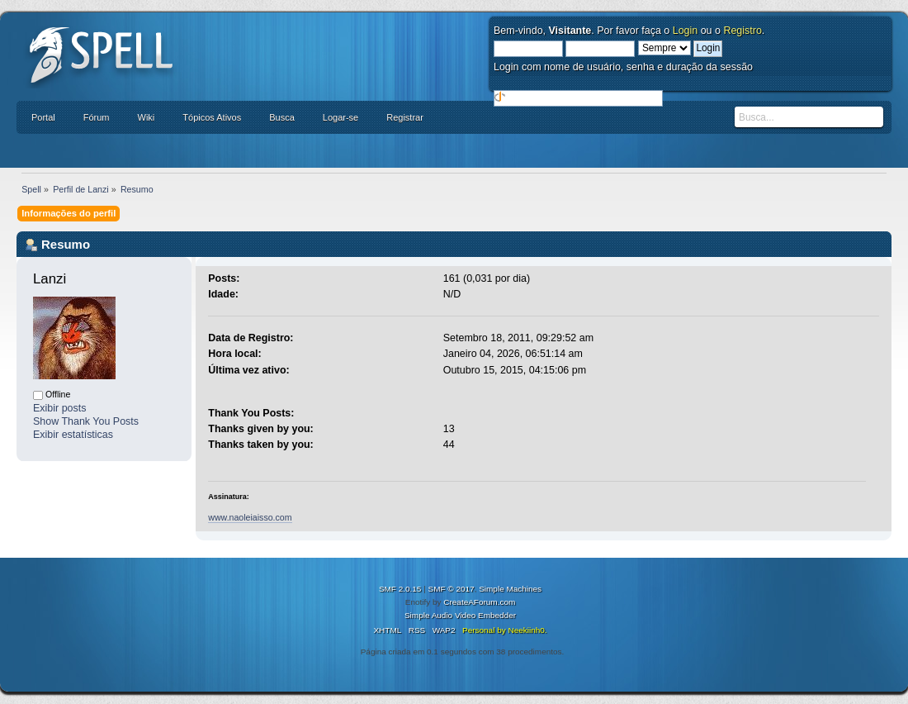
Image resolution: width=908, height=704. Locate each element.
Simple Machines (510, 588)
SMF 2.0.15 (400, 588)
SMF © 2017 (451, 588)
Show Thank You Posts (86, 421)
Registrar (404, 117)
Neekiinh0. (527, 630)
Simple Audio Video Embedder (460, 615)
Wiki (146, 117)
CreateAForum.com (479, 601)
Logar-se (340, 117)
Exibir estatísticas (73, 434)
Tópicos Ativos (211, 117)
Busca (282, 117)
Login (685, 30)
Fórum (96, 117)
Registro (742, 30)
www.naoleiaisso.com (249, 517)
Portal (43, 117)
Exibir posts (59, 408)
